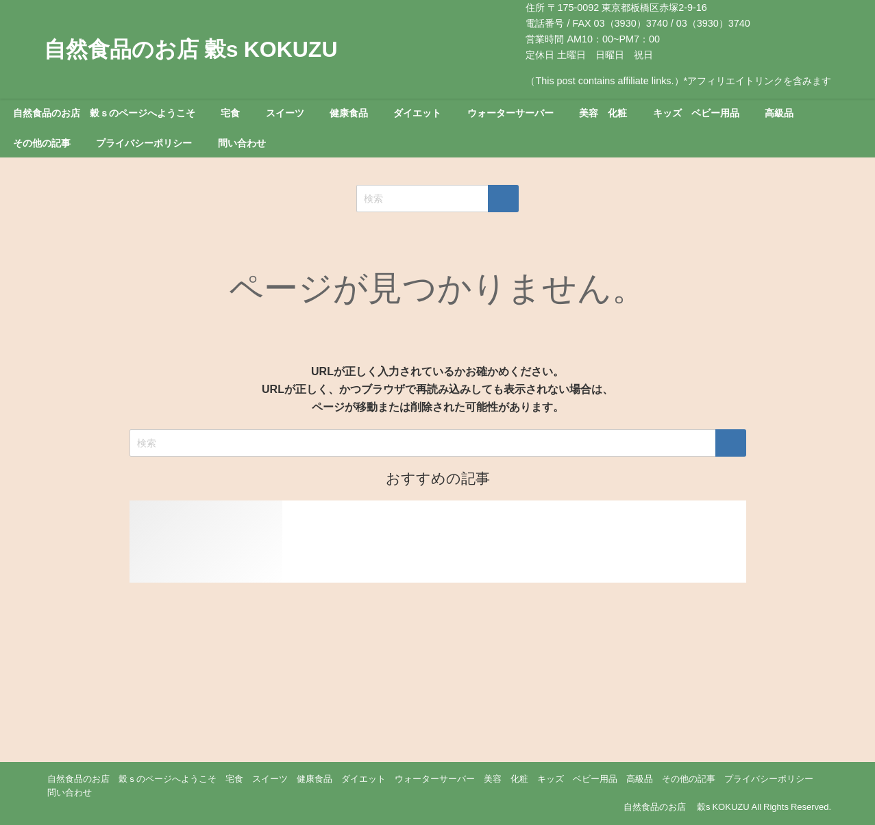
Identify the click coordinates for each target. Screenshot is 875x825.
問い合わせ (242, 143)
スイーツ (285, 113)
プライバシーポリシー (144, 143)
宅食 (230, 113)
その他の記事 (42, 143)
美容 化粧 (603, 113)
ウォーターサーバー (510, 113)
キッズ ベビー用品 (696, 113)
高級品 (779, 113)
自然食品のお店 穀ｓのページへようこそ (104, 113)
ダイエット (417, 113)
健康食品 (349, 113)
